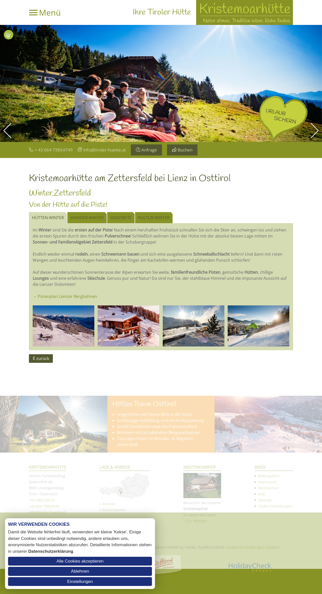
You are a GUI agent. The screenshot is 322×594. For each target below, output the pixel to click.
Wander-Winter (87, 217)
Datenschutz (268, 565)
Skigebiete (121, 217)
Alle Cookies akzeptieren (79, 561)
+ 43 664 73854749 (53, 150)
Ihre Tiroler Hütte (162, 12)
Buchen (185, 150)
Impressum (267, 559)
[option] (161, 83)
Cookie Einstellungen (275, 583)
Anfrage (149, 150)
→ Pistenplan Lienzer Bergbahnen (65, 296)
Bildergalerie (268, 553)
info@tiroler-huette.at (104, 150)
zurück (42, 358)
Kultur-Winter (154, 217)
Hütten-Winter (48, 217)
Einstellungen (80, 581)
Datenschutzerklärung (50, 551)
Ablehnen (80, 571)
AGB (261, 571)
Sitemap (265, 577)
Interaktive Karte (8, 34)
